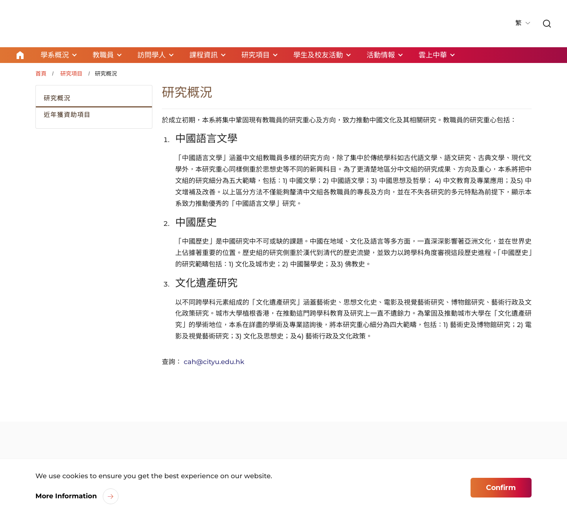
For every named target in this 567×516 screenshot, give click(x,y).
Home (20, 55)
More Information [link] (66, 496)
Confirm (501, 487)
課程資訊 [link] (203, 55)
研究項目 (71, 73)
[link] (547, 24)
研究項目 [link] (255, 55)
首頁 (40, 73)
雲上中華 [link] (433, 55)
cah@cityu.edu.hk (214, 362)
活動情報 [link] (381, 55)
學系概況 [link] (55, 55)
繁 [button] (519, 23)
